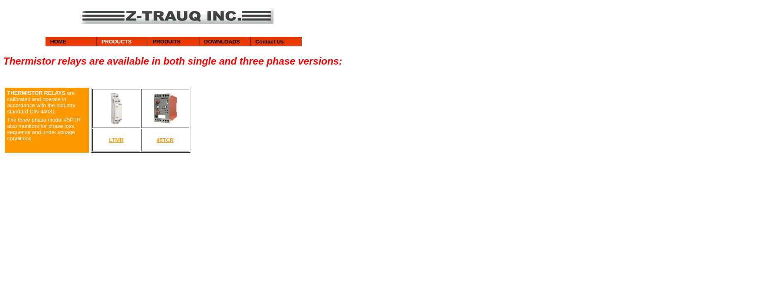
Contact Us (269, 41)
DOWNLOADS (222, 41)
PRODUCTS (116, 41)
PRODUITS (166, 41)
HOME (58, 41)
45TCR (165, 140)
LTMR (116, 140)
